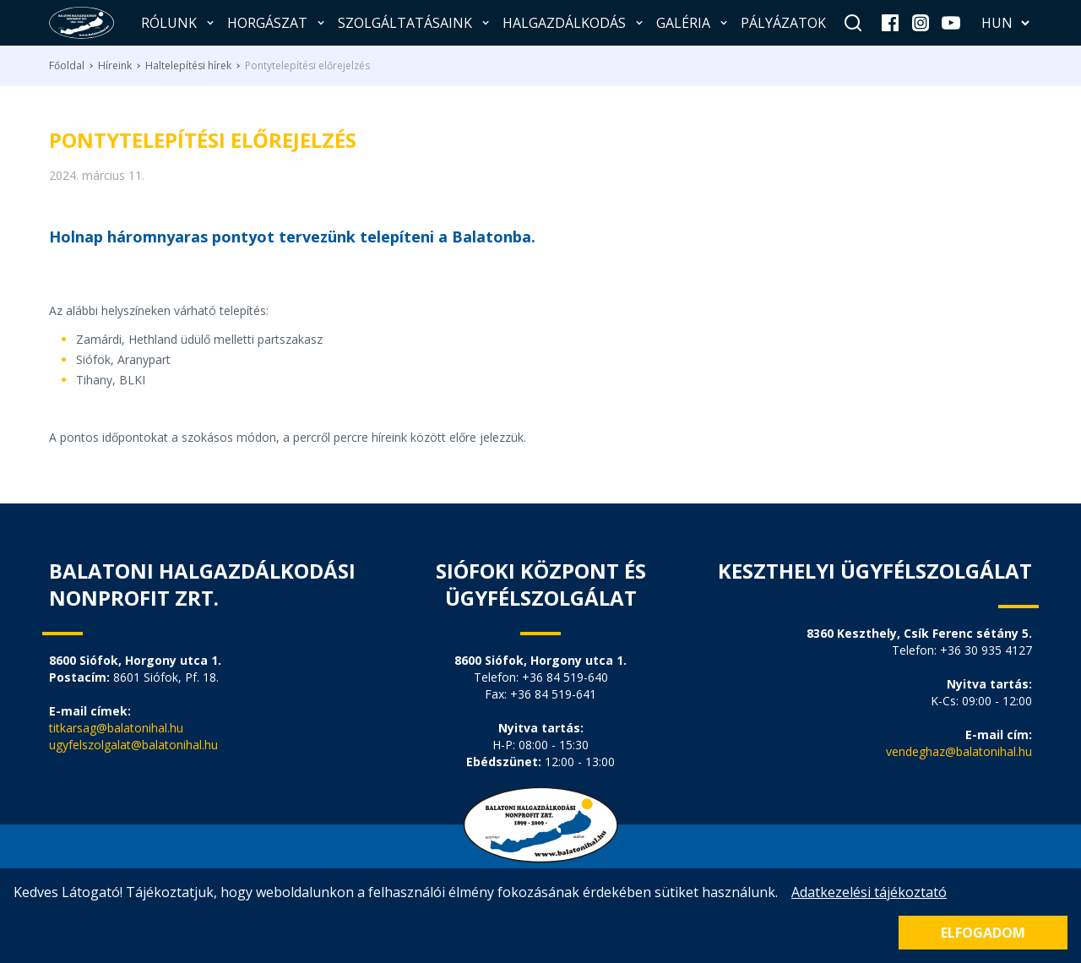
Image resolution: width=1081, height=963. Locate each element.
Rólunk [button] (179, 23)
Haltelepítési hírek (188, 66)
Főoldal (66, 66)
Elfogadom (983, 932)
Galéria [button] (693, 23)
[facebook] (890, 23)
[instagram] (920, 23)
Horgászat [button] (277, 23)
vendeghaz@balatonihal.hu (959, 751)
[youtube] (951, 23)
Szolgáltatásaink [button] (415, 23)
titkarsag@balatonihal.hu (116, 728)
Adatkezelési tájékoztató (869, 892)
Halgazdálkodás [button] (574, 23)
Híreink (115, 66)
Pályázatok (783, 23)
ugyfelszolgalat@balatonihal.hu (133, 745)
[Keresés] (853, 23)
